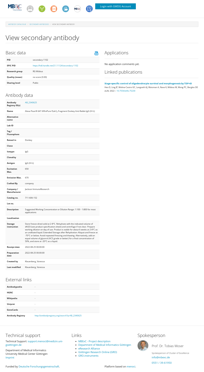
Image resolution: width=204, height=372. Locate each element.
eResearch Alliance (89, 348)
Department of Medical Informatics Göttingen (104, 344)
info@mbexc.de (161, 357)
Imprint (10, 357)
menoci (131, 366)
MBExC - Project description (94, 341)
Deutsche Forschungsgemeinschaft (39, 366)
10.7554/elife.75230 (126, 90)
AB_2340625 (31, 102)
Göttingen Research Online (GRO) (97, 352)
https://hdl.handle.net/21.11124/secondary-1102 (55, 65)
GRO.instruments (88, 355)
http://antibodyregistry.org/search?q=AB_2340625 (58, 315)
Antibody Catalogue (17, 24)
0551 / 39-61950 (162, 362)
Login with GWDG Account (115, 6)
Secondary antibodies (39, 24)
